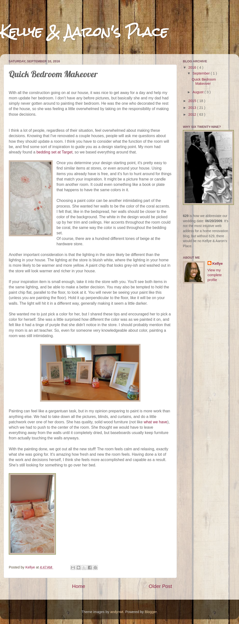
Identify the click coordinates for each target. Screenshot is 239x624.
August (199, 92)
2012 (192, 114)
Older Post (160, 586)
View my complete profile (215, 275)
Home (78, 586)
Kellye (217, 263)
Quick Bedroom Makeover (204, 81)
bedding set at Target (55, 152)
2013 (192, 108)
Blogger (151, 612)
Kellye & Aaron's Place (84, 32)
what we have (155, 422)
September (202, 73)
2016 (192, 67)
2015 (192, 101)
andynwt (116, 612)
